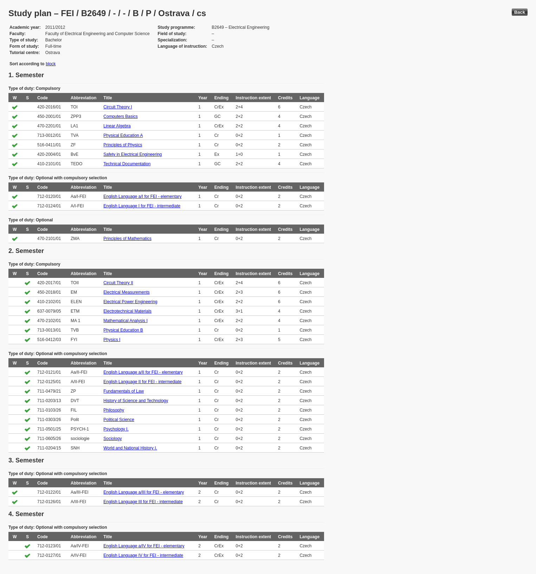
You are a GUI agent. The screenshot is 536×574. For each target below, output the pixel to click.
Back (519, 12)
